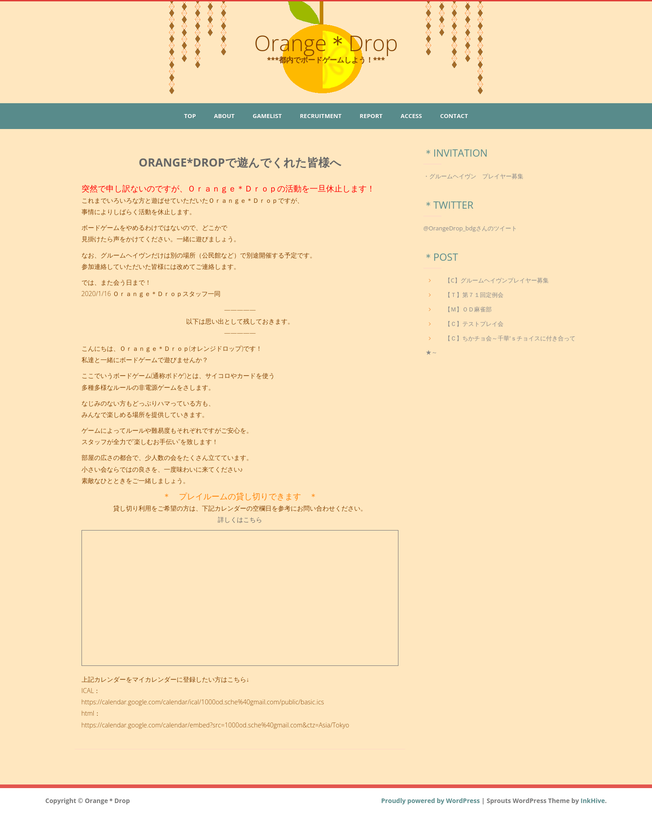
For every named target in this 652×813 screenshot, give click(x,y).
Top (190, 116)
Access (411, 116)
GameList (267, 116)
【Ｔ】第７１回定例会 (474, 295)
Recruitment (320, 116)
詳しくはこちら (240, 519)
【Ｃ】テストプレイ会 (474, 324)
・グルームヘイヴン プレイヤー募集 (473, 176)
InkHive (592, 800)
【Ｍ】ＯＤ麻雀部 (468, 309)
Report (371, 116)
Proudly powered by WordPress (430, 800)
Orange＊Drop (326, 42)
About (224, 116)
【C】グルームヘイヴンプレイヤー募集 (496, 280)
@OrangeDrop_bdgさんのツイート (470, 228)
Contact (454, 116)
